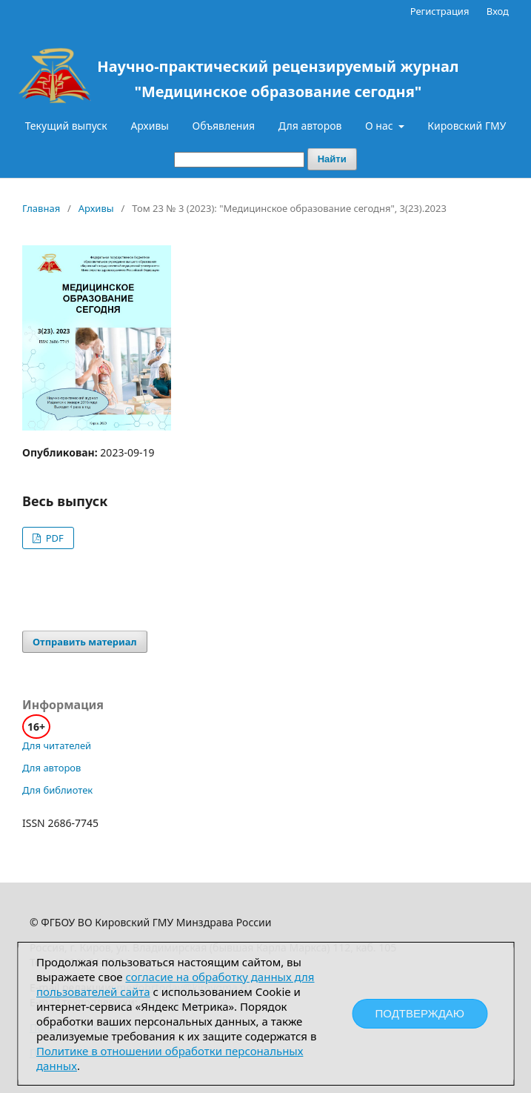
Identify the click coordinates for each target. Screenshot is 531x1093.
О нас (380, 126)
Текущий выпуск (66, 126)
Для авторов (310, 126)
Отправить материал (85, 641)
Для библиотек (57, 790)
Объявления (224, 126)
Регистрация (440, 11)
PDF (53, 538)
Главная (41, 208)
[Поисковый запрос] (239, 159)
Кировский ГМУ (466, 126)
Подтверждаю (419, 1013)
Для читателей (56, 745)
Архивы (149, 126)
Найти (332, 159)
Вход (498, 11)
